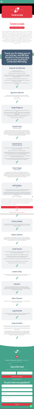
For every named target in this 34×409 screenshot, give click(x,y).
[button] (32, 196)
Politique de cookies (13, 212)
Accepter (17, 207)
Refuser (17, 210)
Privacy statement (21, 212)
